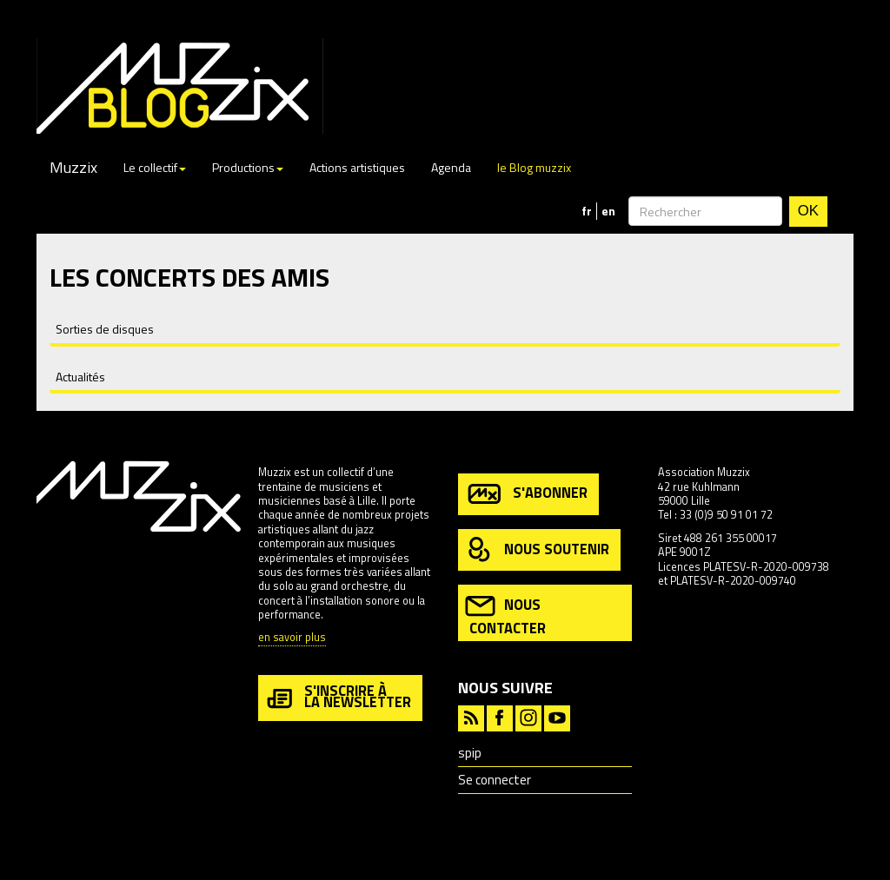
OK (808, 210)
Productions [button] (247, 167)
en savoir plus (292, 638)
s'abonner (526, 494)
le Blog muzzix (534, 167)
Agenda (451, 167)
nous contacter (505, 614)
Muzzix (73, 167)
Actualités (80, 376)
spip (470, 753)
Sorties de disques (105, 329)
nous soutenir (537, 550)
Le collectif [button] (154, 167)
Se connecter (494, 780)
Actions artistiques (357, 167)
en (608, 211)
